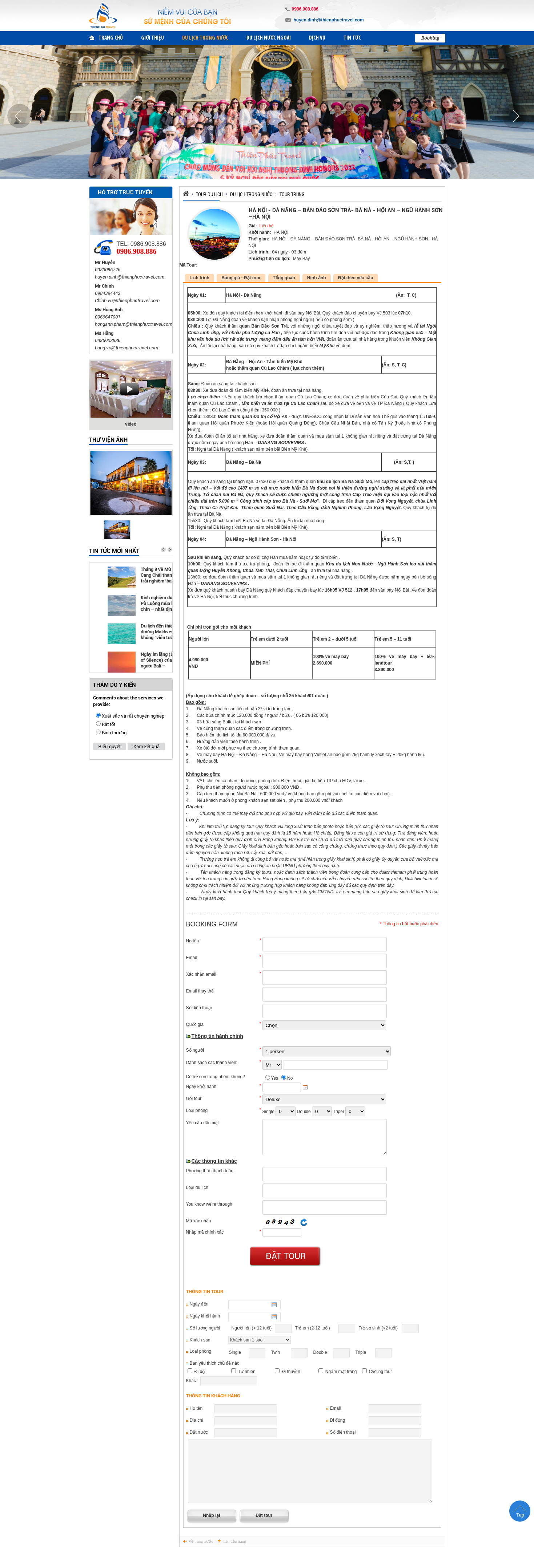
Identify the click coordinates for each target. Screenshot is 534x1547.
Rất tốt (108, 724)
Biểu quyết (110, 746)
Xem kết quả (146, 746)
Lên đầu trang (235, 1541)
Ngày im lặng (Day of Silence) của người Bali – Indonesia (160, 660)
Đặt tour (286, 1256)
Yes (274, 1078)
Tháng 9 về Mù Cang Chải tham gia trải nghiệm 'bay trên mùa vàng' (161, 575)
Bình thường (114, 732)
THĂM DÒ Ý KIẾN (114, 685)
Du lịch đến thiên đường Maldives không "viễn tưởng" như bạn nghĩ (160, 632)
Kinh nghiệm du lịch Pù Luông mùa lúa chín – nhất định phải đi (161, 604)
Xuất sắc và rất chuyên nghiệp (133, 716)
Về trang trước (201, 1541)
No (290, 1078)
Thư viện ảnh (108, 440)
